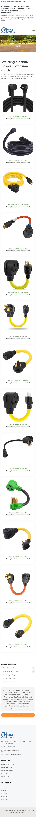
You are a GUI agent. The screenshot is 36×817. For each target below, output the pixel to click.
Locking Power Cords (9, 678)
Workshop (4, 793)
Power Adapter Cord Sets (19, 671)
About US (4, 796)
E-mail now (18, 715)
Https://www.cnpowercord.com (13, 754)
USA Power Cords (8, 682)
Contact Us (4, 799)
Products (13, 41)
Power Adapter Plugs (9, 675)
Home (3, 41)
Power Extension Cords (19, 668)
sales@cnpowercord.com (11, 750)
